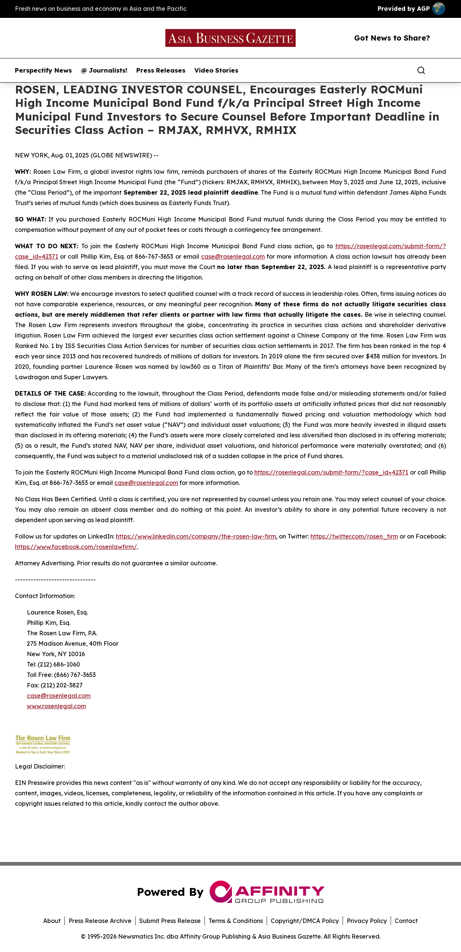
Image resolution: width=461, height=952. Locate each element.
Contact (406, 920)
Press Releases (160, 70)
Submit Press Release (170, 920)
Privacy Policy (367, 920)
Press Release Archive (100, 920)
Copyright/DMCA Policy (305, 920)
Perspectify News (43, 70)
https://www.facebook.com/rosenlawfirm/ (76, 546)
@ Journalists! (104, 70)
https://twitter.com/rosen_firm (354, 536)
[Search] (421, 70)
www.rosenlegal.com (56, 706)
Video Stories (216, 70)
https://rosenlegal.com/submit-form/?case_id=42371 (331, 472)
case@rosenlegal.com (233, 256)
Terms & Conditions (236, 920)
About (52, 920)
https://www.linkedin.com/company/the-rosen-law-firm (196, 536)
